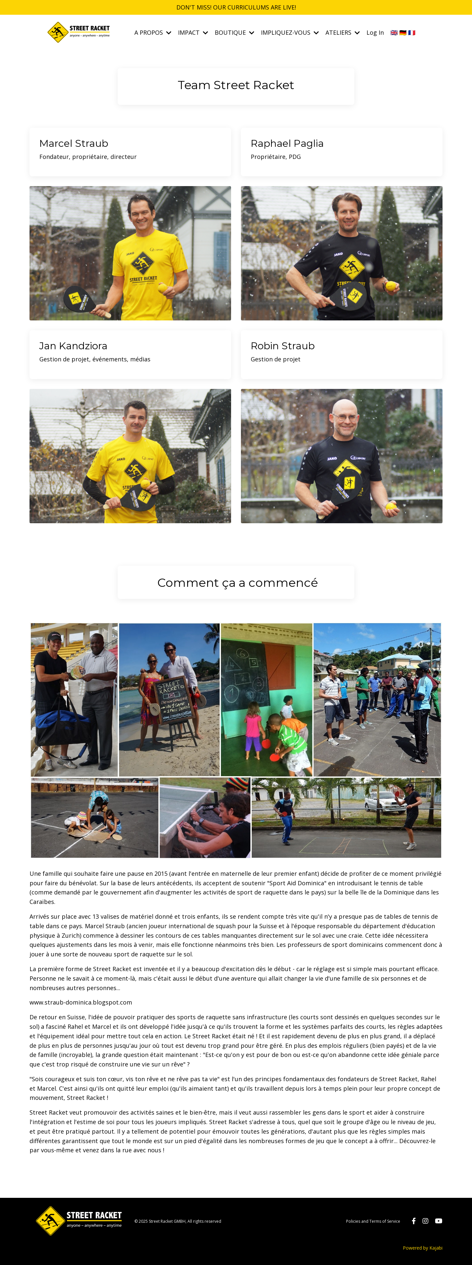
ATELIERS (342, 32)
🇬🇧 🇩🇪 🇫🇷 (402, 32)
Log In (375, 32)
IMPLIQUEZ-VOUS (290, 32)
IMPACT (193, 32)
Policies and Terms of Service (373, 1221)
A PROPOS (152, 32)
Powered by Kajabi (422, 1248)
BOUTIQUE (234, 32)
